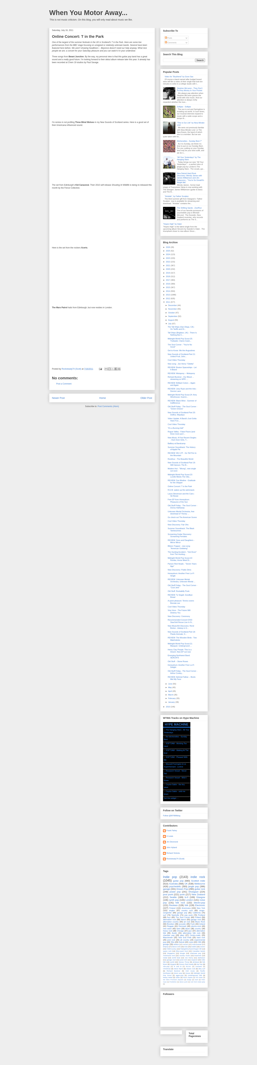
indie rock (198, 877)
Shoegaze (193, 891)
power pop (175, 891)
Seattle (173, 897)
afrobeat (196, 962)
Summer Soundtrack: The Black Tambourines (181, 529)
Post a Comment (63, 384)
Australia (173, 883)
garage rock (196, 919)
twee (178, 929)
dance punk (184, 982)
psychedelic (175, 886)
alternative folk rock (191, 933)
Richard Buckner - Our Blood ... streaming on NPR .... (181, 378)
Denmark (182, 926)
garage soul (171, 960)
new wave (167, 929)
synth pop (174, 900)
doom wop (178, 973)
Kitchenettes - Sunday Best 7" (189, 141)
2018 (168, 276)
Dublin (193, 947)
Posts (168, 38)
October (171, 313)
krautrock (197, 955)
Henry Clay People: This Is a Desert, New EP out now (179, 651)
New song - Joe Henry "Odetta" (181, 364)
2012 (168, 298)
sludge (189, 980)
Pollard (198, 917)
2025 (168, 251)
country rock (187, 910)
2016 (168, 284)
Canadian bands (198, 951)
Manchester (168, 937)
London (189, 900)
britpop (165, 947)
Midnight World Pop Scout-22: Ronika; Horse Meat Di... (180, 559)
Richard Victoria (173, 853)
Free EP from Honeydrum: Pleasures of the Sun (179, 500)
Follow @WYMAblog (171, 816)
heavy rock (167, 931)
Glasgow (200, 897)
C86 (199, 942)
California (197, 913)
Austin (174, 933)
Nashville (175, 915)
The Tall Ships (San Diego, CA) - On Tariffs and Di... (181, 328)
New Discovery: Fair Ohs (178, 525)
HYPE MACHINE (176, 724)
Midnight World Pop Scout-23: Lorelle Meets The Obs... (180, 476)
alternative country (171, 922)
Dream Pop (182, 889)
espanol (194, 960)
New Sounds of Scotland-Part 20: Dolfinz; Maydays (181, 413)
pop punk (189, 915)
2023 (168, 258)
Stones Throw (184, 962)
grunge (166, 944)
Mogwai (173, 964)
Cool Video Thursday (176, 360)
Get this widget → (171, 798)
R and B (177, 966)
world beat (176, 958)
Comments (171, 43)
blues (187, 929)
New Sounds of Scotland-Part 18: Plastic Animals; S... (181, 633)
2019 (168, 273)
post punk (168, 894)
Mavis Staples (188, 977)
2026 (168, 247)
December (172, 305)
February (172, 698)
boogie (182, 953)
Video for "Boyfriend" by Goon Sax (179, 77)
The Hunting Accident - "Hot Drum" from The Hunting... (182, 553)
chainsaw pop (195, 953)
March (171, 695)
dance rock (176, 947)
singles (172, 910)
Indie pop (170, 877)
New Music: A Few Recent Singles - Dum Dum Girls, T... (182, 439)
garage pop (182, 913)
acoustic (182, 924)
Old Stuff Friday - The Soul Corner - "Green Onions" (182, 407)
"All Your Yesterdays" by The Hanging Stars (188, 158)
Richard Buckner (173, 971)
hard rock (201, 937)
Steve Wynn (178, 969)
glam (182, 935)
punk (182, 894)
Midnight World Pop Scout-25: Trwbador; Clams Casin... (180, 340)
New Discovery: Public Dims (179, 570)
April (170, 691)
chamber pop (169, 935)
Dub (185, 947)
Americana (186, 908)
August (171, 320)
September (173, 316)
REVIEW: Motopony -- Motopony (181, 373)
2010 (168, 707)
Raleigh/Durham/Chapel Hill (190, 949)
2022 (168, 262)
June (170, 684)
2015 (168, 287)
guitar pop (178, 881)
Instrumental (196, 944)
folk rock (180, 902)
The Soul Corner (183, 917)
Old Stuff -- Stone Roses (178, 661)
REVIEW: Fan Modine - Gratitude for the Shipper (181, 481)
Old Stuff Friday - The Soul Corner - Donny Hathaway (182, 506)
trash (196, 980)
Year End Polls (184, 937)
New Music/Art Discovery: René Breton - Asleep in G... (181, 627)
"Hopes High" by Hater (172, 224)
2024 (168, 254)
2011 (168, 302)
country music (184, 955)
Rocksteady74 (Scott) (175, 859)
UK (186, 883)
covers (202, 947)
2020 (168, 269)
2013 (168, 295)
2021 (168, 265)
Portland (201, 915)
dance (183, 919)
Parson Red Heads (186, 964)
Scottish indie (198, 881)
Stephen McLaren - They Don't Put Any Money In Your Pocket (189, 89)
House (185, 944)
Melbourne (199, 883)
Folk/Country (171, 949)
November (172, 309)
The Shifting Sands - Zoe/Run (189, 208)
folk (186, 905)
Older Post (146, 398)
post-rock (183, 960)
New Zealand (198, 894)
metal (165, 958)
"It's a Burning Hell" (176, 428)
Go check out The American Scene (182, 517)
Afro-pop (166, 966)
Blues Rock (200, 922)
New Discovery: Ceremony (179, 616)
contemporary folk (195, 975)
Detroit (181, 942)
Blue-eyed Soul (182, 951)
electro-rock (196, 926)
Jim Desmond (172, 842)
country (198, 929)
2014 (168, 291)
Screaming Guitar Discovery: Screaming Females (180, 535)
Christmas (167, 969)
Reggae (170, 926)
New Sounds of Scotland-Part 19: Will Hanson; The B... (181, 464)
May (170, 687)
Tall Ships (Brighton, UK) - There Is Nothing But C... (182, 334)
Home (102, 398)
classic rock (190, 969)
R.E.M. (188, 966)
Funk (193, 924)
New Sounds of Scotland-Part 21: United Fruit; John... (181, 355)
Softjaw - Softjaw (184, 107)
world (172, 962)
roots (191, 942)
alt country (184, 940)
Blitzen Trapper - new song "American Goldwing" (179, 547)
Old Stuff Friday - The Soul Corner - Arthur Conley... (182, 672)
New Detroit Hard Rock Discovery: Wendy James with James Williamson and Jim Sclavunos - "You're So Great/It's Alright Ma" (190, 177)
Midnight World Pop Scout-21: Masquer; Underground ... (180, 645)
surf (164, 915)
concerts (198, 966)
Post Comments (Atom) (108, 406)
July (170, 324)
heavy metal (167, 977)
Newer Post (58, 398)
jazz (190, 931)
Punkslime (173, 982)
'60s (172, 942)
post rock (171, 940)
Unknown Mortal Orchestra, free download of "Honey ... (181, 512)
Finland (172, 908)
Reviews (173, 905)
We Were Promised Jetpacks (173, 980)
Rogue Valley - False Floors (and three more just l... (181, 433)
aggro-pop (180, 975)
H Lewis (169, 836)
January (171, 702)
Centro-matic (195, 935)
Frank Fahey (171, 830)
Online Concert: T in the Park (180, 486)
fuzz (169, 917)
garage (166, 889)
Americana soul (169, 955)
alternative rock (169, 919)
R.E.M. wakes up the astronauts (181, 490)
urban (177, 977)
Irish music (190, 971)
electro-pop (199, 902)
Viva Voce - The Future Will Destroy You (179, 611)
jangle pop (193, 886)
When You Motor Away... (88, 12)
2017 (168, 280)
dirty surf (201, 969)
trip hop (199, 964)
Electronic (200, 905)
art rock (187, 922)
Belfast (176, 944)
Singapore (171, 953)
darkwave (201, 958)
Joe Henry (189, 958)
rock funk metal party (198, 982)
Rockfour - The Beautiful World (180, 459)
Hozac (187, 973)
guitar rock (199, 889)
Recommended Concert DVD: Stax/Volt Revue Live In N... (180, 621)
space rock (167, 951)
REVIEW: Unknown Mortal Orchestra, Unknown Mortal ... (181, 580)
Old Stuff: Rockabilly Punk (178, 591)
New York (201, 908)
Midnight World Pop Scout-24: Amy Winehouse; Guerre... (182, 396)
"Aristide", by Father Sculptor (176, 196)
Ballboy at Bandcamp (176, 443)
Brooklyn (170, 924)
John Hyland (171, 847)
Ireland (202, 924)
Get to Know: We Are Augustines (181, 350)
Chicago (180, 931)
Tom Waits (199, 977)
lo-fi (186, 897)
